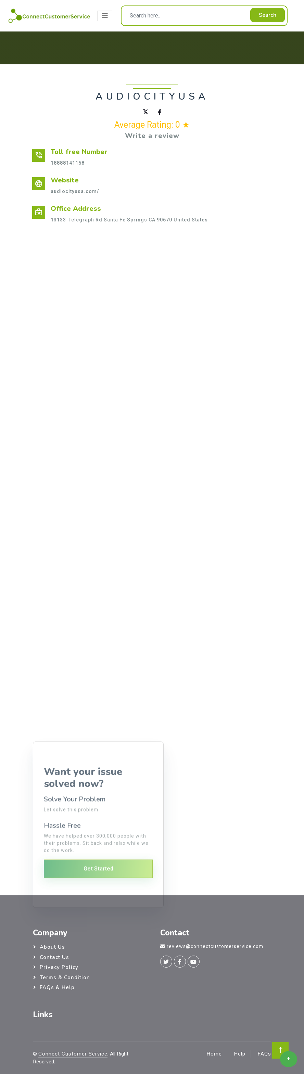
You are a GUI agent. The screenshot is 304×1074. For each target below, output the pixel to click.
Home (214, 1054)
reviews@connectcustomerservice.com (215, 946)
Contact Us (54, 957)
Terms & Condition (65, 977)
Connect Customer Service (72, 1054)
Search (267, 15)
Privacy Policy (59, 967)
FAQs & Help (57, 987)
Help (239, 1054)
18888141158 (68, 163)
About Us (52, 947)
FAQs (264, 1054)
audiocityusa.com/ (75, 191)
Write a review (152, 135)
